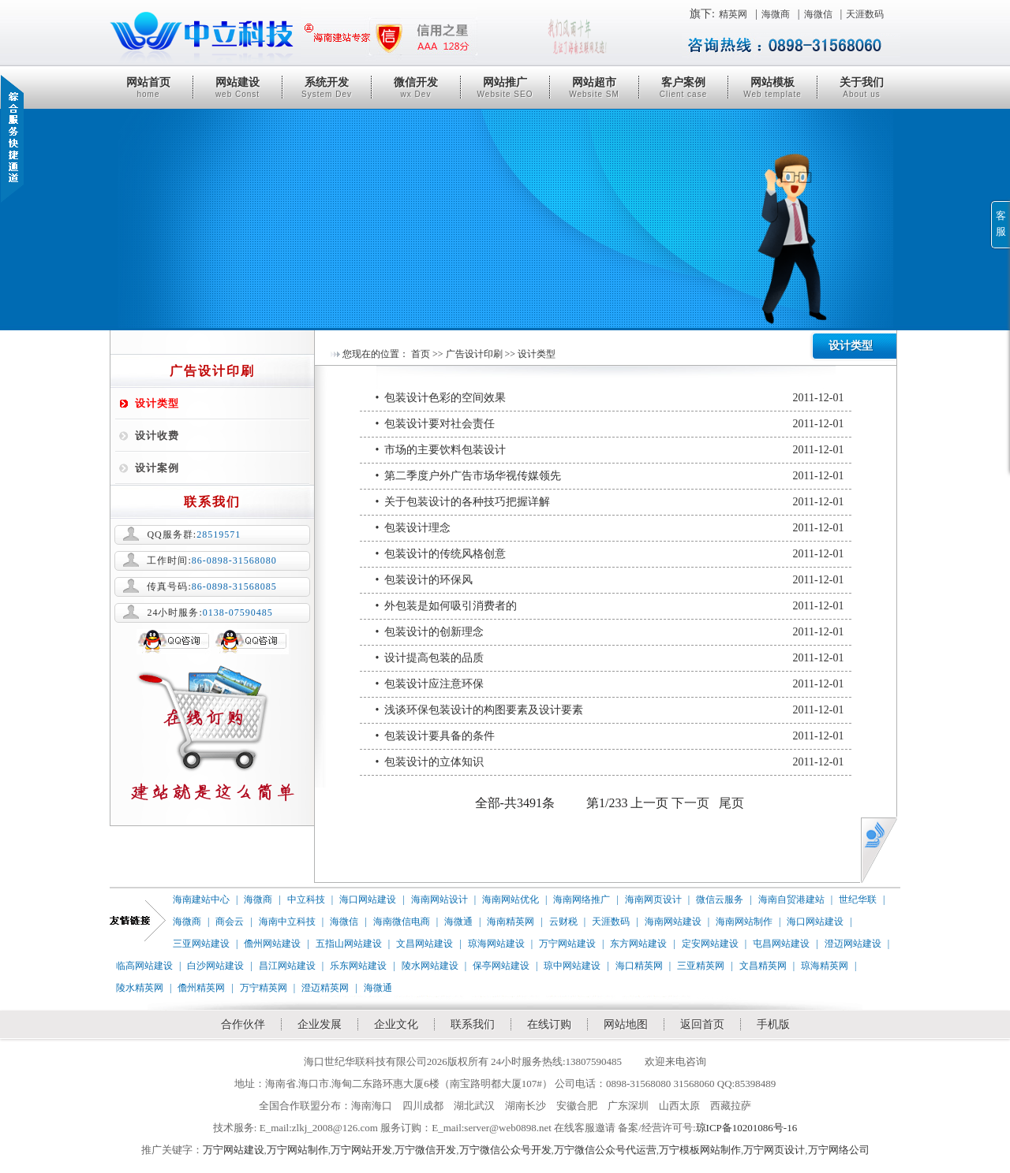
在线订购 (549, 1024)
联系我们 (473, 1024)
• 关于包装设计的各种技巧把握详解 (610, 502)
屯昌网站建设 (781, 943)
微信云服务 (719, 899)
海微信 (818, 14)
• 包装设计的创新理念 (610, 632)
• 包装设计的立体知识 (610, 762)
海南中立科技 (287, 921)
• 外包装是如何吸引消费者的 (610, 606)
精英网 (733, 14)
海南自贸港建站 (791, 899)
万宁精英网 (263, 987)
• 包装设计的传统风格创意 (610, 554)
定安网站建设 (710, 943)
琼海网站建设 (496, 943)
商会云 (229, 921)
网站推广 (505, 87)
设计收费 (157, 435)
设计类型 (157, 403)
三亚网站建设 (201, 943)
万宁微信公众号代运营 (605, 1150)
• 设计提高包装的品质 (610, 658)
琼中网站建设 (572, 965)
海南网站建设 (673, 921)
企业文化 (396, 1024)
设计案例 (157, 468)
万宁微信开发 (425, 1150)
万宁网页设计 (774, 1150)
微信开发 (415, 87)
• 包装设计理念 (610, 528)
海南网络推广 (581, 899)
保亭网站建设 (501, 965)
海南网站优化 (510, 899)
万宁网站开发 (361, 1150)
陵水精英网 (139, 987)
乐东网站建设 (358, 965)
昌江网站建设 (287, 965)
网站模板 (772, 87)
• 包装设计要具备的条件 (610, 736)
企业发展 (319, 1024)
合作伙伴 (243, 1024)
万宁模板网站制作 (700, 1150)
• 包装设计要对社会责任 (610, 424)
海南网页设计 (653, 899)
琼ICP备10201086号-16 (747, 1128)
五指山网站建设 (349, 943)
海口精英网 (639, 965)
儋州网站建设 (272, 943)
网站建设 (237, 87)
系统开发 (326, 87)
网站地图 (626, 1024)
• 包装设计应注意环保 (610, 684)
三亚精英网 (700, 965)
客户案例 (683, 87)
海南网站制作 (744, 921)
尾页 (731, 803)
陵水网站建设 (430, 965)
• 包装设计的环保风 (610, 580)
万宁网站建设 (567, 943)
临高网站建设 (144, 965)
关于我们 (861, 87)
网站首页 (148, 87)
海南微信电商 (401, 921)
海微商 (775, 14)
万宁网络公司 (839, 1150)
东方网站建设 (638, 943)
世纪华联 (858, 899)
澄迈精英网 (325, 987)
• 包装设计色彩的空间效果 (610, 398)
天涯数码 (865, 14)
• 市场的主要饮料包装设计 (610, 450)
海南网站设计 (439, 899)
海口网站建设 (367, 899)
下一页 (690, 803)
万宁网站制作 (297, 1150)
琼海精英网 (824, 965)
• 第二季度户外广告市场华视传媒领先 (610, 476)
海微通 (458, 921)
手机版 (773, 1024)
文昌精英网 (763, 965)
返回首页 (702, 1024)
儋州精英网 (201, 987)
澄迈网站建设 (853, 943)
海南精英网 (510, 921)
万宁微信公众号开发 (505, 1150)
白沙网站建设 (215, 965)
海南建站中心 (201, 899)
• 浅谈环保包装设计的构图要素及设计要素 (610, 710)
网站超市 (594, 87)
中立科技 (306, 899)
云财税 (563, 921)
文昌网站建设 (424, 943)
